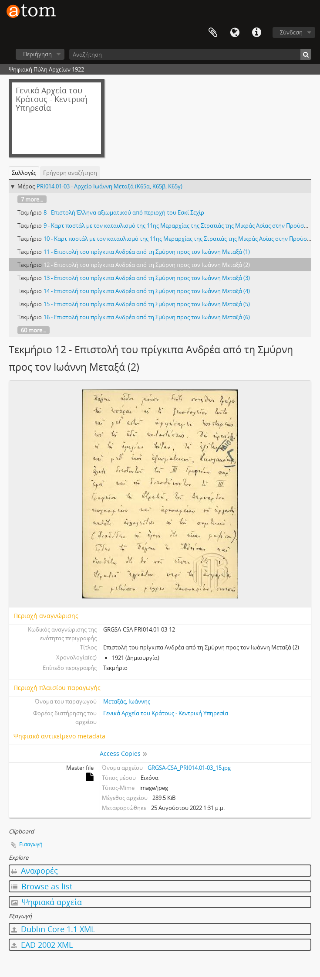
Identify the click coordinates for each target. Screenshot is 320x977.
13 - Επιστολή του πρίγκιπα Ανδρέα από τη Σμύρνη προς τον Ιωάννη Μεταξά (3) (147, 278)
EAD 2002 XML (42, 944)
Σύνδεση (291, 32)
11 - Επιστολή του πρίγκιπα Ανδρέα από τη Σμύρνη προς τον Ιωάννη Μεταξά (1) (147, 252)
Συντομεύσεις (256, 33)
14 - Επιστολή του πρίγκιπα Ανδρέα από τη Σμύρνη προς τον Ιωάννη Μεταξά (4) (147, 291)
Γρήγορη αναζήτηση (70, 173)
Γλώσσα (235, 33)
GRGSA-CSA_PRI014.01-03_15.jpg (189, 768)
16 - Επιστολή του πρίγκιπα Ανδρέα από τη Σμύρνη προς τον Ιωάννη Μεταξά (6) (147, 317)
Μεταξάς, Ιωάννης (126, 701)
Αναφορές (34, 870)
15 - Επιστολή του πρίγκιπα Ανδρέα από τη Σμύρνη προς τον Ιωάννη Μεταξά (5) (147, 304)
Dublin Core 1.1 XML (53, 929)
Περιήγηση (37, 54)
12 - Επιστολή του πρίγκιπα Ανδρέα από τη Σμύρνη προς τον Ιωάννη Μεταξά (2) (147, 265)
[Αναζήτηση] (190, 54)
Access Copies (120, 753)
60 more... (33, 330)
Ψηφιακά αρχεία (46, 902)
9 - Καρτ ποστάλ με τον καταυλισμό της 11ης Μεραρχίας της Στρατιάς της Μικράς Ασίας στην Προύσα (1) (179, 225)
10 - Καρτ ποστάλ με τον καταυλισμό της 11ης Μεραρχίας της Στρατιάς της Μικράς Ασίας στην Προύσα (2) (181, 239)
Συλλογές (24, 173)
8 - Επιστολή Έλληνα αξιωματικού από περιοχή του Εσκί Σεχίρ (124, 212)
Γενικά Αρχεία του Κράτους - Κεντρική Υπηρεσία (165, 713)
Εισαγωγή (30, 844)
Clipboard (213, 33)
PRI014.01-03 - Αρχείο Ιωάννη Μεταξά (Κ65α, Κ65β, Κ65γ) (109, 186)
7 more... (32, 199)
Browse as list (41, 886)
